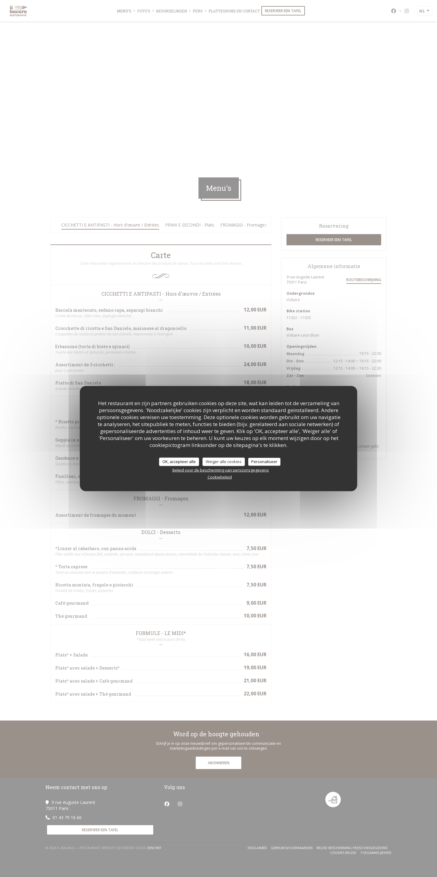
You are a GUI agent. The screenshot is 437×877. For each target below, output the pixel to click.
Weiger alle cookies (224, 461)
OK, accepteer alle (179, 461)
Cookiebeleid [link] (220, 476)
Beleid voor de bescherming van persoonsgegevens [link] (220, 469)
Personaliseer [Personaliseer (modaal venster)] (264, 461)
